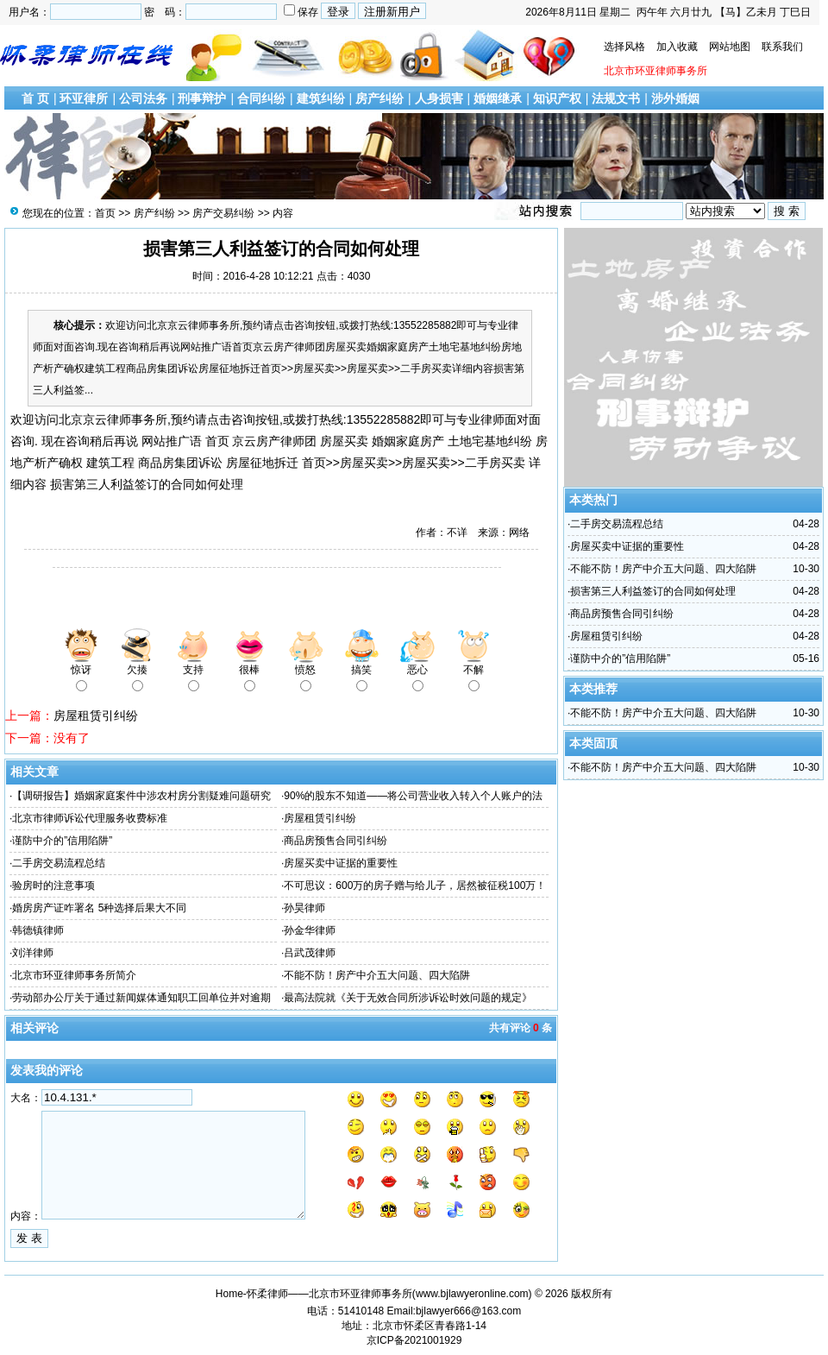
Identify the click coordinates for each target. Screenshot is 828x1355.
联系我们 (782, 47)
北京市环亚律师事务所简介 (74, 975)
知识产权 (557, 98)
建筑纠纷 (321, 98)
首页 (105, 213)
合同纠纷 (261, 98)
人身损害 (439, 98)
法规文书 (616, 98)
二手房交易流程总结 (58, 863)
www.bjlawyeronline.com (472, 1294)
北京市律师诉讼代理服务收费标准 (89, 818)
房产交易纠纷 (223, 213)
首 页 (35, 98)
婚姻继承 (498, 98)
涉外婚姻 (675, 98)
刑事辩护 (202, 98)
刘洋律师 (32, 953)
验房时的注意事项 (53, 885)
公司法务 (143, 98)
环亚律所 (84, 98)
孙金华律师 (310, 930)
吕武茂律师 (310, 953)
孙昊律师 (304, 908)
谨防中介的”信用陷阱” (62, 841)
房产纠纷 (379, 98)
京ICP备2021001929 (414, 1340)
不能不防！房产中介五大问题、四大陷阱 (377, 975)
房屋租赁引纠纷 (95, 715)
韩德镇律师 (38, 930)
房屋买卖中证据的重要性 (341, 863)
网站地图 (729, 47)
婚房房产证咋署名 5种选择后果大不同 (99, 908)
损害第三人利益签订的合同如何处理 (653, 591)
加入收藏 (677, 47)
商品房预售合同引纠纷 (335, 841)
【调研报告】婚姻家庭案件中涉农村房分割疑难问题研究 (141, 796)
